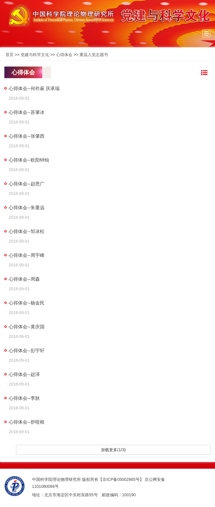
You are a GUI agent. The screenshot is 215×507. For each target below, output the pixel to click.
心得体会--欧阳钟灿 (29, 159)
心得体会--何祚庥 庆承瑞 (34, 88)
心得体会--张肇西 (27, 136)
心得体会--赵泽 (24, 374)
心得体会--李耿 (24, 398)
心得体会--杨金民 (27, 302)
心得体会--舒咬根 (27, 422)
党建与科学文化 (35, 54)
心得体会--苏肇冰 (27, 112)
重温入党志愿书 (93, 54)
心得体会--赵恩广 (27, 183)
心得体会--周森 (24, 279)
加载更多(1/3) (113, 449)
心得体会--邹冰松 (27, 231)
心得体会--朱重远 (27, 207)
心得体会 (64, 54)
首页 (10, 54)
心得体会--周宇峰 (27, 255)
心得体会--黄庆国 (27, 326)
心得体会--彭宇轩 (27, 350)
